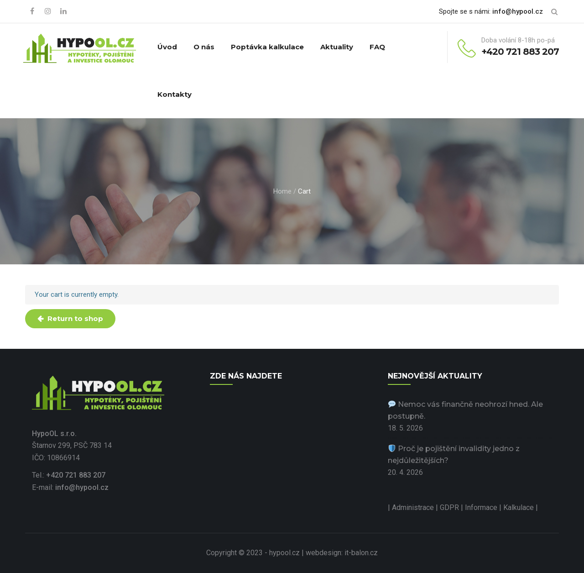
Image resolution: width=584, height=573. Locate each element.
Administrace (413, 507)
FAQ (377, 46)
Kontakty (174, 94)
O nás (203, 46)
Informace (482, 507)
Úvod (167, 46)
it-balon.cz (361, 552)
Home (282, 191)
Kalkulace (519, 507)
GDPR (450, 507)
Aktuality (336, 46)
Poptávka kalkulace (267, 46)
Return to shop (74, 318)
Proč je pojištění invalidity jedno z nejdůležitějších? (454, 454)
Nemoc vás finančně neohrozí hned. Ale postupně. (465, 410)
